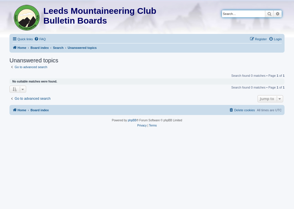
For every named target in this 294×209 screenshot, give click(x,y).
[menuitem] (40, 39)
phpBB (132, 120)
